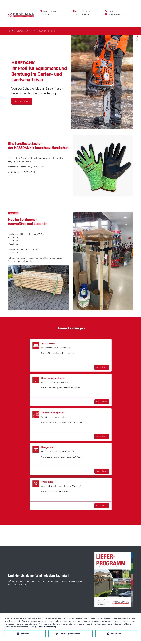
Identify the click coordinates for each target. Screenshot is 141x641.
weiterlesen (101, 367)
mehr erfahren (22, 101)
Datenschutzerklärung (47, 626)
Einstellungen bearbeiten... (70, 633)
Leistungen (22, 31)
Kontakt (51, 31)
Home (12, 31)
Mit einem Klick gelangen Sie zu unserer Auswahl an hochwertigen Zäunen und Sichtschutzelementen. (45, 583)
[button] (137, 36)
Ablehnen (25, 633)
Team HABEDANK (38, 31)
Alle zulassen (116, 633)
